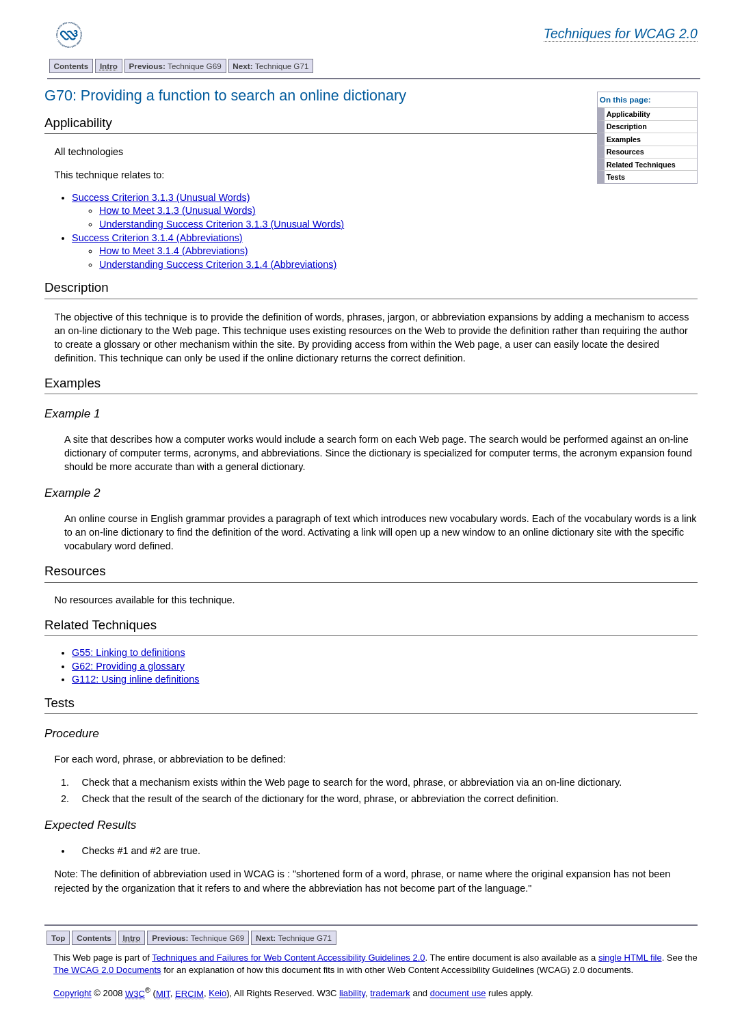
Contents (71, 65)
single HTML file (630, 957)
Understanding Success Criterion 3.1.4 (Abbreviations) (217, 264)
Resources (625, 152)
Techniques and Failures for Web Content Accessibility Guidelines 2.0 (288, 957)
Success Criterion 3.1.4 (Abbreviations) (157, 237)
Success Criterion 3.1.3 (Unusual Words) (161, 197)
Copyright (72, 994)
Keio (217, 994)
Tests (616, 177)
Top (58, 937)
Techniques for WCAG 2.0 (621, 33)
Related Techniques (641, 165)
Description (627, 126)
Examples (624, 139)
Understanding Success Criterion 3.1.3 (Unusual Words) (221, 224)
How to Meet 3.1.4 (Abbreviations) (173, 250)
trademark (390, 994)
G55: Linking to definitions (128, 652)
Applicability (628, 114)
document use (458, 994)
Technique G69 (175, 65)
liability (352, 994)
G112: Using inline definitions (135, 679)
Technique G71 (270, 65)
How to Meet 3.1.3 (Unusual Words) (177, 210)
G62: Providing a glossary (128, 666)
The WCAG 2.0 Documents (107, 970)
